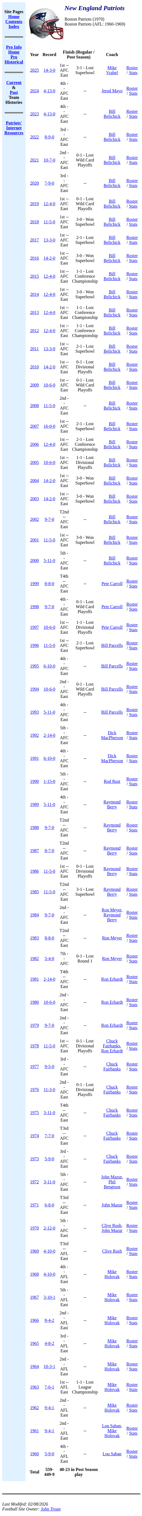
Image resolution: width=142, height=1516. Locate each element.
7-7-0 (49, 1135)
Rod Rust (112, 781)
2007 (34, 426)
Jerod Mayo (112, 90)
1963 (34, 1387)
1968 (34, 1274)
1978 (34, 1046)
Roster (132, 67)
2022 (34, 137)
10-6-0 (49, 385)
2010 (34, 367)
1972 (34, 1182)
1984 (34, 915)
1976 (34, 1089)
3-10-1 (49, 1297)
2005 (34, 462)
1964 (34, 1366)
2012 (34, 330)
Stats (133, 72)
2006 (34, 444)
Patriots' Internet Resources (13, 128)
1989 (34, 804)
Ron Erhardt (112, 979)
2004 (34, 480)
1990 (34, 781)
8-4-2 (49, 1320)
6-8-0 (49, 1205)
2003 (34, 498)
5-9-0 (49, 1158)
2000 (34, 560)
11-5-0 (49, 221)
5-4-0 (49, 958)
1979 (34, 1025)
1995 (34, 666)
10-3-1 (49, 1366)
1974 (34, 1135)
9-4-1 (49, 1407)
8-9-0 (49, 137)
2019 (34, 203)
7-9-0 (49, 183)
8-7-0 (49, 850)
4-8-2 (49, 1343)
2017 (34, 240)
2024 (34, 90)
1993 (34, 712)
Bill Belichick (112, 114)
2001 (34, 540)
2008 (34, 405)
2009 (34, 385)
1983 (34, 938)
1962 (34, 1407)
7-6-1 (49, 1387)
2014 (34, 294)
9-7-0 (49, 519)
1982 (34, 958)
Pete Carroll (111, 583)
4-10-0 (49, 1251)
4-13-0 (49, 90)
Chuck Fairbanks (111, 1043)
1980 (34, 1002)
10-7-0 (49, 160)
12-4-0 (49, 203)
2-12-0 (49, 1228)
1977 (34, 1066)
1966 (34, 1320)
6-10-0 (49, 666)
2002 (34, 519)
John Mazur (111, 1177)
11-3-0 (49, 1089)
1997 (34, 627)
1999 (34, 583)
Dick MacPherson (112, 735)
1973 (34, 1158)
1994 (34, 689)
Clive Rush (111, 1225)
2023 (34, 114)
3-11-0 (49, 1112)
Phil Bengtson (112, 1184)
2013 (34, 312)
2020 (34, 183)
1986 (34, 871)
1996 (34, 645)
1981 (34, 979)
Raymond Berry (112, 804)
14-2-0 (49, 258)
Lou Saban (111, 1425)
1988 (34, 827)
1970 (34, 1228)
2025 (34, 70)
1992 (34, 735)
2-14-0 (49, 735)
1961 (34, 1430)
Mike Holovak (111, 1274)
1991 (34, 758)
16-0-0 (49, 426)
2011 (34, 348)
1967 (34, 1297)
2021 (34, 160)
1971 (34, 1205)
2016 (34, 258)
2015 (34, 276)
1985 (34, 891)
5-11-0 (49, 560)
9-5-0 (49, 1066)
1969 (34, 1251)
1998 (34, 606)
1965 (34, 1343)
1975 (34, 1112)
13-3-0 (49, 240)
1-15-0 (49, 781)
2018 (34, 221)
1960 (34, 1453)
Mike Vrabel (112, 70)
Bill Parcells (112, 645)
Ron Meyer (111, 910)
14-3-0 (49, 70)
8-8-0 (49, 583)
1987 (34, 850)
